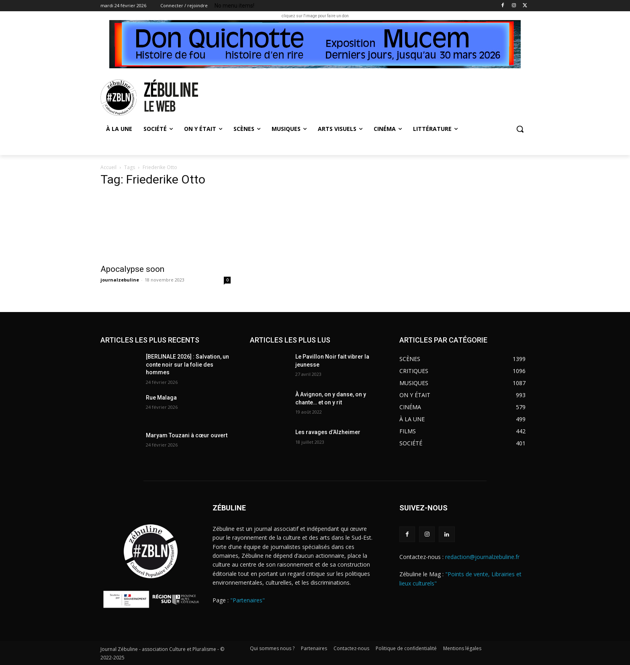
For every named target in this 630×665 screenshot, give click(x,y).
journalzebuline (119, 280)
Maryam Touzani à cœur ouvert (186, 435)
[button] (520, 129)
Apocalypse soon (132, 269)
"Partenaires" (247, 600)
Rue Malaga (162, 397)
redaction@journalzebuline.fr (482, 557)
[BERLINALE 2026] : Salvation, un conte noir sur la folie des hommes (187, 364)
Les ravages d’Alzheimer (327, 432)
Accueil (108, 167)
